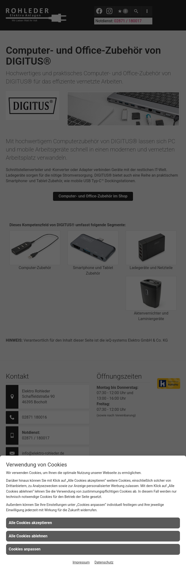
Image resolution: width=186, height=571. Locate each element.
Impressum (81, 562)
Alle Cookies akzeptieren (30, 522)
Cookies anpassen (24, 549)
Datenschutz (103, 562)
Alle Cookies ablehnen (28, 536)
